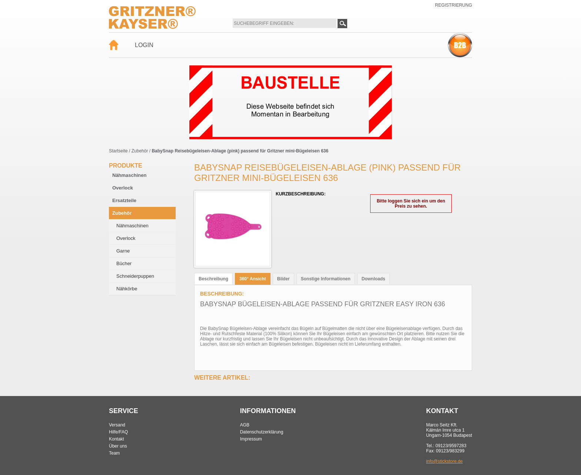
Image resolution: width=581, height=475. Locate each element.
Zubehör (140, 151)
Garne (123, 251)
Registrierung (453, 5)
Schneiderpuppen (135, 276)
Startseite (118, 151)
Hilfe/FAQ (118, 432)
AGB (244, 425)
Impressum (251, 439)
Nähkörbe (126, 288)
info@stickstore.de (444, 461)
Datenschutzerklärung (261, 432)
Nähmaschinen (129, 175)
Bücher (124, 263)
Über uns (118, 446)
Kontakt (116, 439)
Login (144, 45)
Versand (117, 425)
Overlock (122, 188)
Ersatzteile (124, 200)
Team (114, 453)
